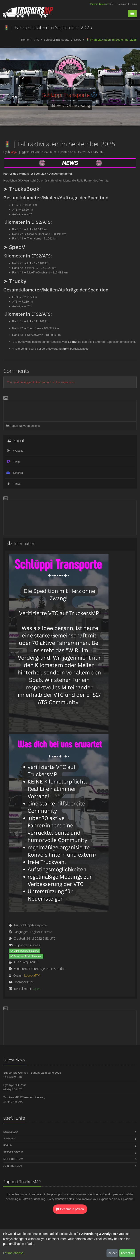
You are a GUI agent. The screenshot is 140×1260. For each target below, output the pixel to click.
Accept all (127, 1253)
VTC (36, 39)
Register (121, 4)
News (77, 39)
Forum (7, 1145)
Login (134, 4)
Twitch (17, 461)
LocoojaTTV (32, 975)
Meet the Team (13, 1159)
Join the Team (12, 1165)
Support (9, 1138)
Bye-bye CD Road (15, 1085)
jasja (14, 152)
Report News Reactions (23, 425)
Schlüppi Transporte (56, 39)
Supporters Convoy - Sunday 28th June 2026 (32, 1072)
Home (25, 39)
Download (10, 1131)
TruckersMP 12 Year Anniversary (24, 1097)
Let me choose (13, 1253)
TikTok (17, 484)
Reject (112, 1253)
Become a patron (70, 1209)
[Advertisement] (70, 410)
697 (102, 4)
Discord (18, 472)
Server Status (13, 1152)
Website (18, 450)
